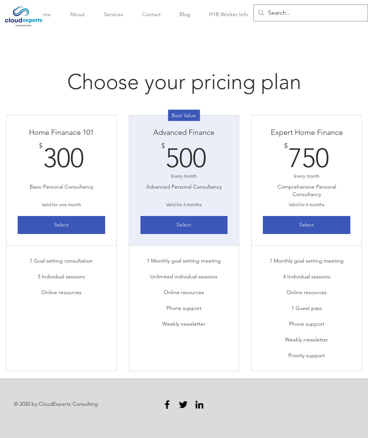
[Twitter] (183, 404)
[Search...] (310, 13)
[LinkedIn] (199, 404)
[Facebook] (167, 404)
